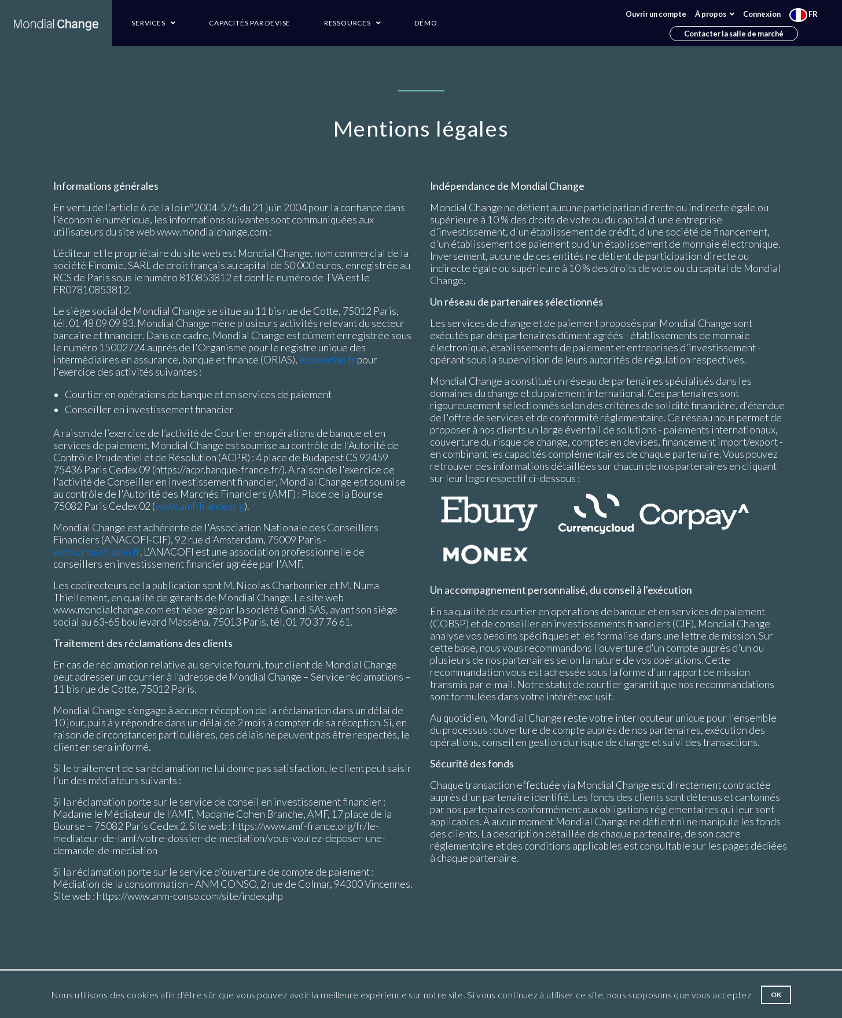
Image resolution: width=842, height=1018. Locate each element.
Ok (776, 994)
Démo (425, 23)
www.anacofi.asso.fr (96, 552)
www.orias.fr (327, 360)
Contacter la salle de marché (734, 33)
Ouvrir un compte (656, 14)
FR (803, 14)
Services (153, 23)
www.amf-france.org (199, 506)
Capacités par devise (250, 23)
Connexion (762, 14)
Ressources (352, 23)
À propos (714, 14)
